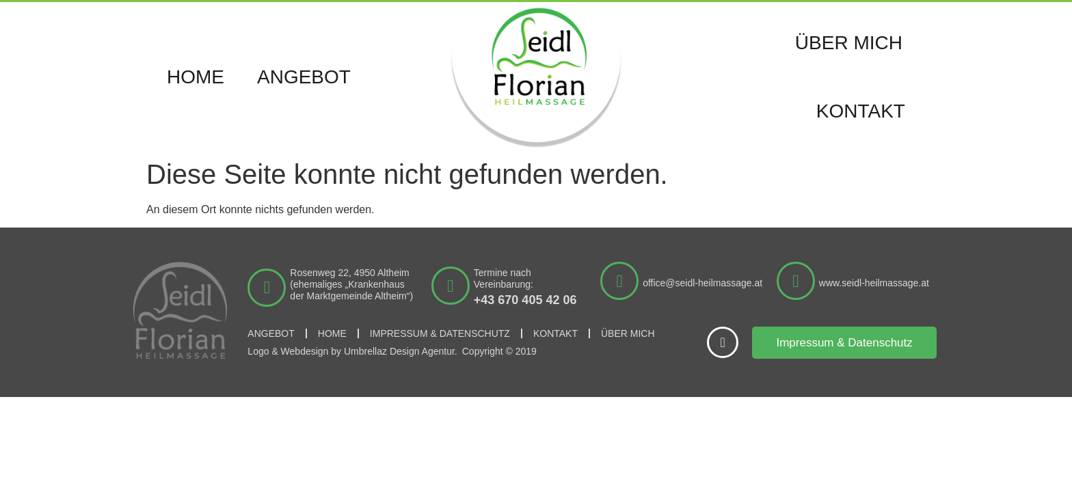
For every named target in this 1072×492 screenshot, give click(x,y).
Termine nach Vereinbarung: (503, 278)
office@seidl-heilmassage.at (702, 282)
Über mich (848, 42)
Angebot (304, 76)
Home (195, 76)
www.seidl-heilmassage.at (874, 282)
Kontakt (860, 111)
